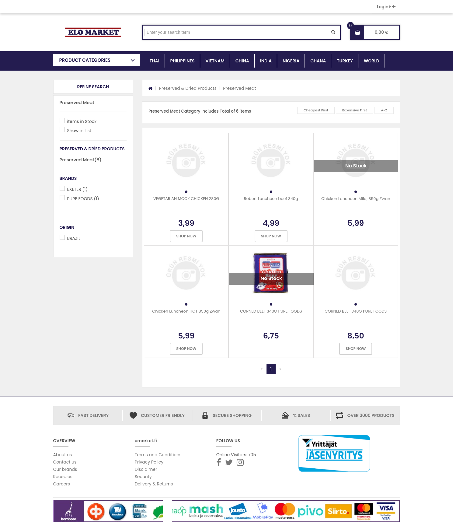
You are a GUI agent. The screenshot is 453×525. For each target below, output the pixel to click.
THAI (154, 61)
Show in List (79, 131)
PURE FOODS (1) (83, 199)
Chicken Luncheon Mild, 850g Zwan (355, 198)
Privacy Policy (149, 462)
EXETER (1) (77, 189)
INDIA (266, 61)
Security (143, 477)
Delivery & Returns (154, 484)
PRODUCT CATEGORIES (85, 60)
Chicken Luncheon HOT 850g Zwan (186, 311)
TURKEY (345, 61)
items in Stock (82, 121)
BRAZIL (74, 238)
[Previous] (262, 369)
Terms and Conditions (158, 455)
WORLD (371, 61)
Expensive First (354, 110)
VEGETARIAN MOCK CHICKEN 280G (186, 198)
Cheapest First (316, 110)
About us (62, 455)
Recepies (62, 477)
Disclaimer (146, 469)
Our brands (65, 469)
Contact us (65, 462)
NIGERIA (291, 61)
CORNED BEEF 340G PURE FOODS (271, 311)
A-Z (384, 110)
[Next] (280, 369)
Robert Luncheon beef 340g (271, 198)
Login (386, 7)
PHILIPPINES (182, 61)
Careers (61, 484)
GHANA (318, 61)
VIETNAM (215, 61)
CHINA (242, 61)
